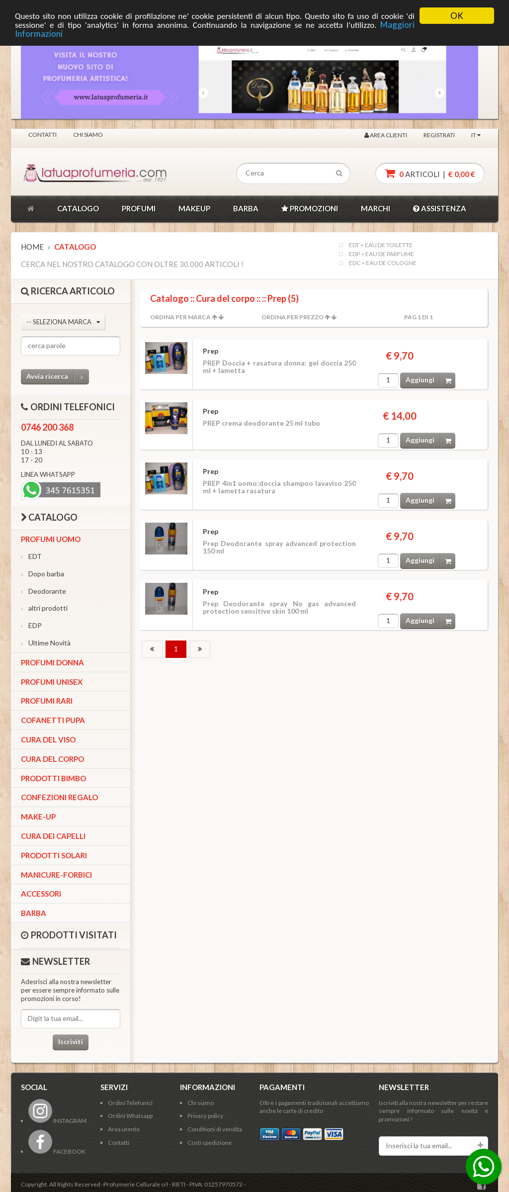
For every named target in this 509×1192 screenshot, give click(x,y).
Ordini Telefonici (130, 1102)
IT (476, 135)
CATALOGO (78, 208)
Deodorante (43, 591)
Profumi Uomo (51, 539)
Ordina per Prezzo (292, 317)
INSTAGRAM (57, 1120)
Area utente (124, 1129)
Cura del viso (48, 739)
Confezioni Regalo (59, 797)
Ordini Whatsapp (130, 1115)
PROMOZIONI (309, 208)
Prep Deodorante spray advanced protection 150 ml (279, 547)
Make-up (38, 816)
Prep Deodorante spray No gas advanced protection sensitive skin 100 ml (279, 607)
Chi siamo (88, 134)
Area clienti (385, 135)
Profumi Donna (52, 662)
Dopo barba (42, 573)
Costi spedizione (209, 1142)
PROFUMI (139, 208)
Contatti (42, 134)
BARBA (245, 208)
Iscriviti (70, 1041)
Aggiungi (430, 380)
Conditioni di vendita (214, 1129)
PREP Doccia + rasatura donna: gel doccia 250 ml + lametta (279, 366)
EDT (31, 556)
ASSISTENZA (439, 208)
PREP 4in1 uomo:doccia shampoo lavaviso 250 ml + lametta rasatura (279, 487)
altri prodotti (44, 608)
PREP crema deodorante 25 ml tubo (261, 423)
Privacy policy (205, 1115)
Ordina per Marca (180, 317)
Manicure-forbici (56, 874)
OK (456, 15)
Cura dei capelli (53, 835)
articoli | (430, 173)
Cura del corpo (52, 758)
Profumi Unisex (52, 681)
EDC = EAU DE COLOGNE (383, 263)
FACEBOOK (56, 1151)
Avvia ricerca (57, 376)
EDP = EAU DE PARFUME (381, 254)
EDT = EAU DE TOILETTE (381, 245)
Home (32, 246)
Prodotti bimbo (53, 778)
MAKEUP (194, 208)
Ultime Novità (46, 643)
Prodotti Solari (54, 855)
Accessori (41, 893)
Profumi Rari (47, 700)
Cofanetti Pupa (53, 720)
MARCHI (375, 208)
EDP (31, 625)
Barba (33, 913)
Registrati (439, 135)
